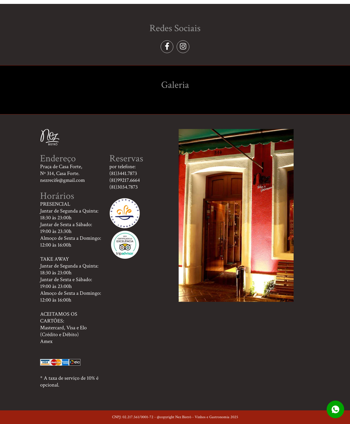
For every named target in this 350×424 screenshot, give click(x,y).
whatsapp (335, 409)
